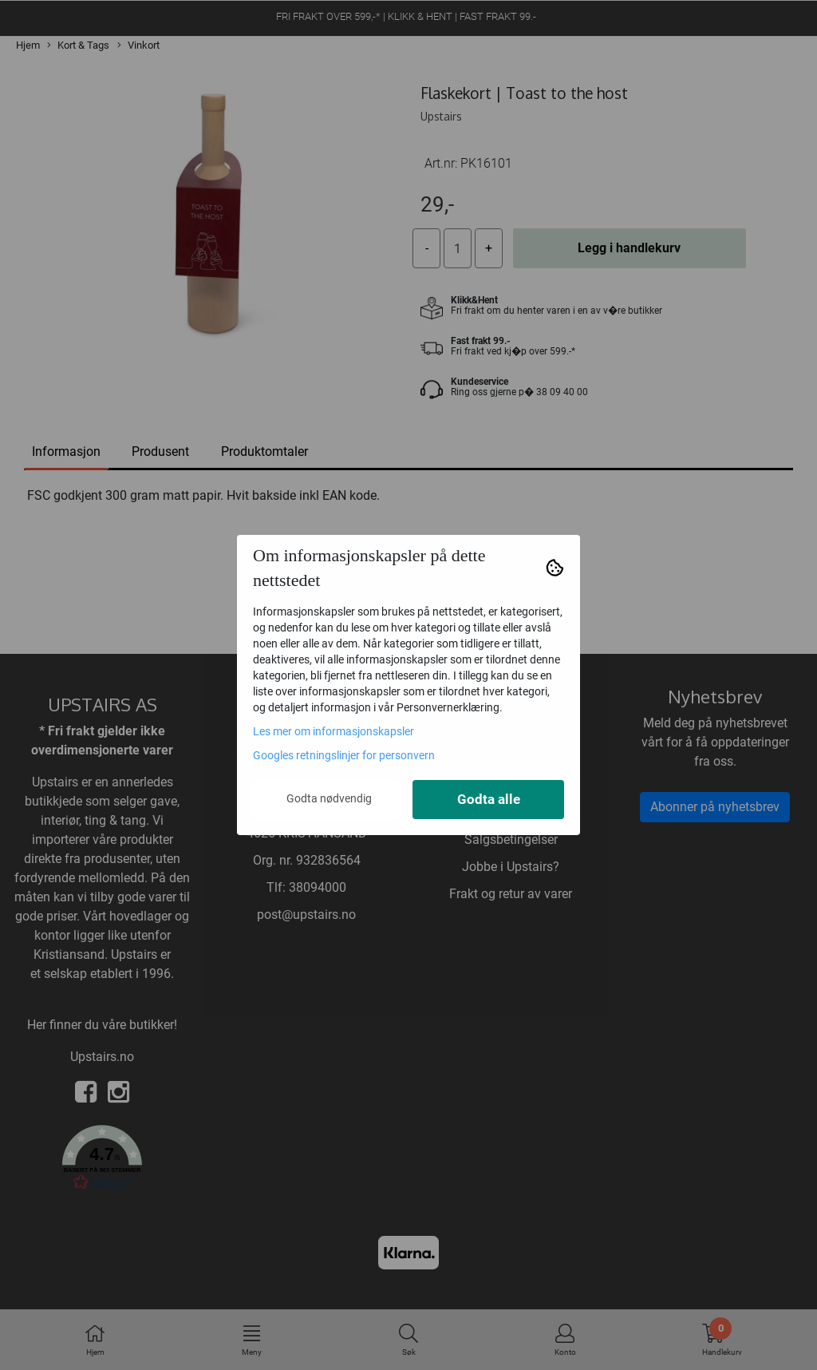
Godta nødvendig (329, 798)
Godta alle (488, 799)
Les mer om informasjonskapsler (333, 731)
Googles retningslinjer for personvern (344, 755)
